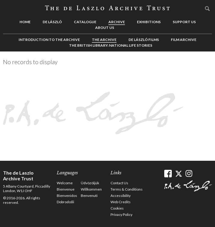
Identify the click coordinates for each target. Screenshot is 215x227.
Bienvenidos (67, 195)
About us (104, 27)
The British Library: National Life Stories (110, 45)
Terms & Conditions (127, 189)
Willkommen (91, 189)
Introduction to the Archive (49, 39)
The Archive (104, 39)
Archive (116, 22)
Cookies (117, 208)
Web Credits (121, 202)
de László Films (144, 39)
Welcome (65, 183)
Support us (184, 22)
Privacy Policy (121, 214)
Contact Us (119, 183)
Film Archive (183, 39)
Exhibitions (149, 22)
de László (52, 22)
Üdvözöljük (90, 183)
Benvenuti (89, 195)
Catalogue (85, 22)
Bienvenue (65, 189)
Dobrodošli (65, 202)
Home (25, 22)
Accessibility (121, 195)
